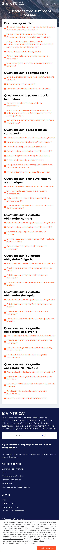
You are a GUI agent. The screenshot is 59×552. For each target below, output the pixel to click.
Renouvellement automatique (16, 487)
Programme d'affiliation (12, 476)
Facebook (7, 519)
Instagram (18, 519)
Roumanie (13, 457)
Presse (5, 472)
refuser (36, 539)
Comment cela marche (12, 469)
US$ (17, 435)
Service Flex (7, 483)
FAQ (4, 500)
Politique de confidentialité (26, 543)
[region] (29, 550)
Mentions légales (9, 543)
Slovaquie (23, 454)
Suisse (5, 457)
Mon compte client (10, 507)
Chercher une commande (14, 511)
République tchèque (46, 454)
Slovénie (32, 454)
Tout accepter (46, 548)
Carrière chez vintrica (11, 480)
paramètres (39, 541)
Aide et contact (9, 503)
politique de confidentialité (13, 539)
